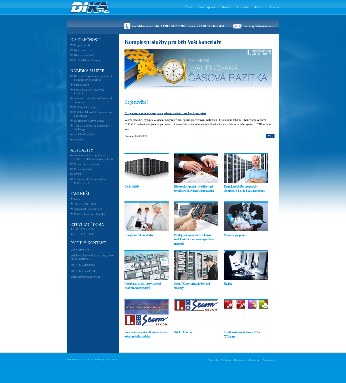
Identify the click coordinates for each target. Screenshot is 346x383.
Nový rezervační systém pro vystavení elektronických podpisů (93, 157)
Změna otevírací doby (86, 164)
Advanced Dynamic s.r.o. (88, 208)
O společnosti (82, 45)
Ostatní (274, 7)
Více (270, 136)
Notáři (226, 7)
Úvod (188, 7)
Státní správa (207, 7)
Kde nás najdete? (84, 55)
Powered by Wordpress (219, 359)
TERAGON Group (85, 203)
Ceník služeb (81, 84)
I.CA (77, 198)
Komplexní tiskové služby (89, 120)
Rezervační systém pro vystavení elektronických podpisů (93, 77)
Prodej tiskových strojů (87, 60)
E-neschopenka (83, 169)
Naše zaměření (82, 50)
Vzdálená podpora (84, 134)
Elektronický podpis (85, 107)
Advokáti (242, 7)
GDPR (78, 174)
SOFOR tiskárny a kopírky (89, 214)
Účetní (259, 7)
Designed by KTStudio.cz (246, 359)
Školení (78, 139)
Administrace (269, 359)
